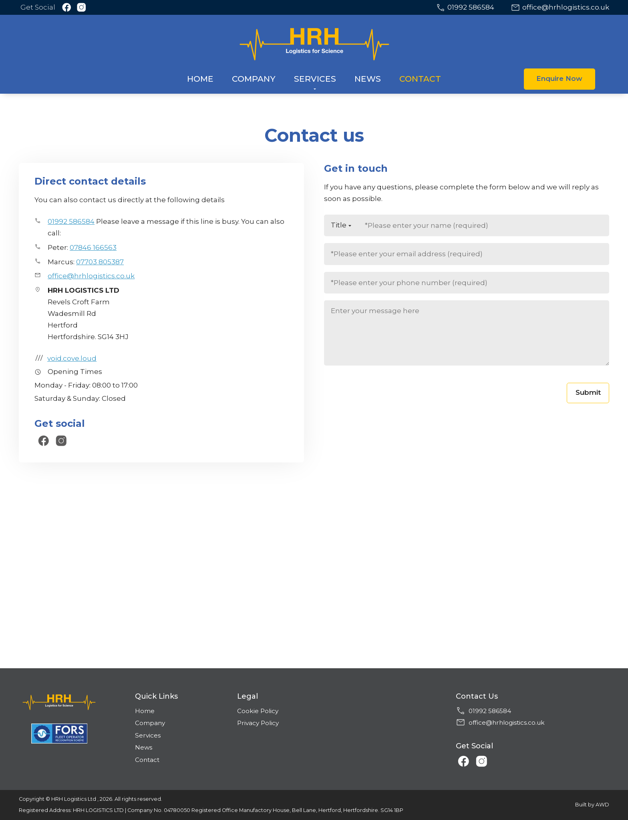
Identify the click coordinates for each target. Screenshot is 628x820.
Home (145, 711)
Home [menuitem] (200, 79)
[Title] (341, 225)
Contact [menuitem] (420, 79)
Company (150, 723)
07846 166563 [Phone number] (93, 247)
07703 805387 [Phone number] (100, 262)
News (143, 747)
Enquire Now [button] (559, 78)
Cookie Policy (257, 711)
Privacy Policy (258, 723)
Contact (147, 760)
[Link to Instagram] (81, 7)
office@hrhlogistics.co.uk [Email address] (565, 7)
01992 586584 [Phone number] (470, 7)
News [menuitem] (367, 79)
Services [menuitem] (315, 79)
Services (148, 735)
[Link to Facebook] (66, 7)
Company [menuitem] (254, 79)
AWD (602, 805)
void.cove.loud (65, 358)
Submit (588, 392)
